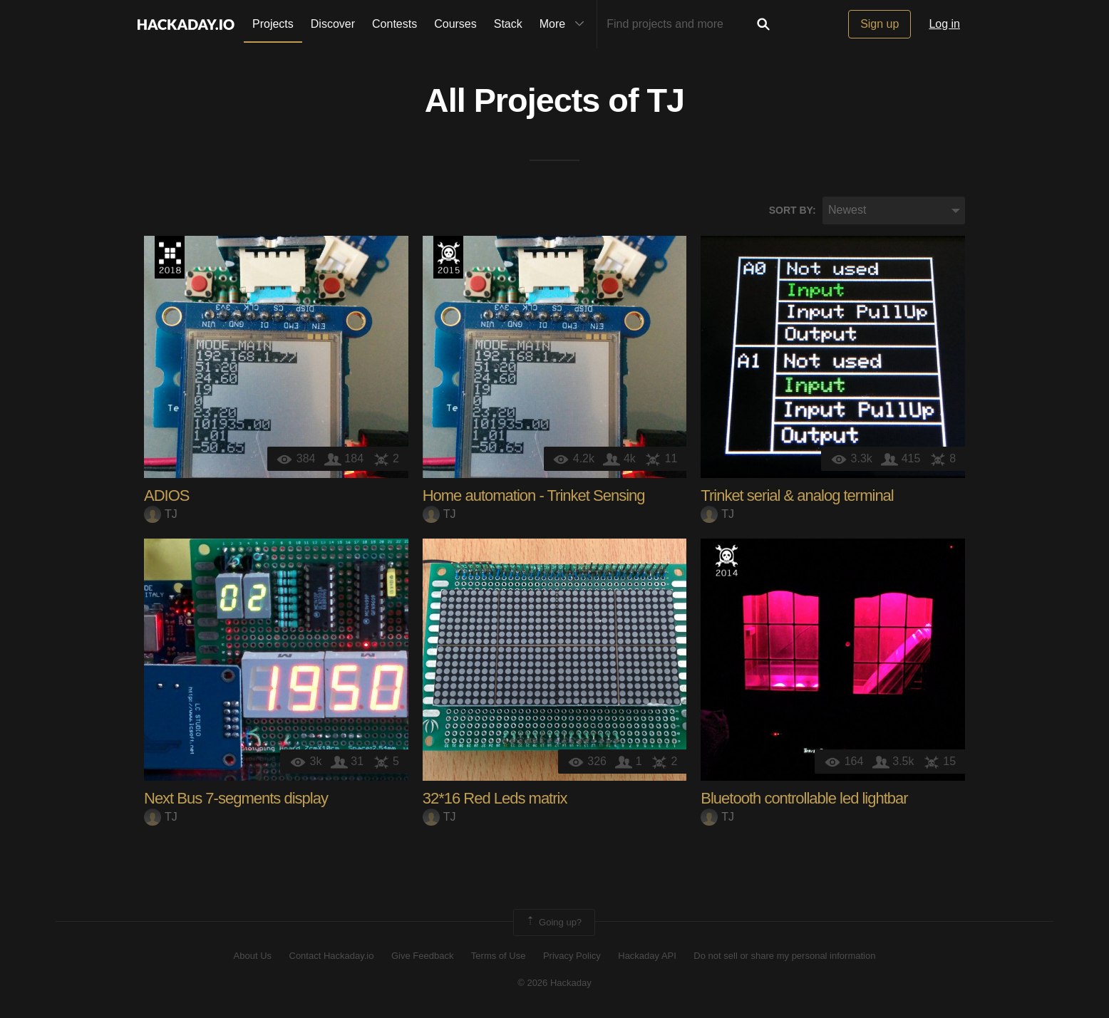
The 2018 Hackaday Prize (170, 257)
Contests (394, 24)
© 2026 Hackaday (554, 982)
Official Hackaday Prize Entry (726, 560)
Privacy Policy (572, 955)
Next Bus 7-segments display (236, 798)
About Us (253, 955)
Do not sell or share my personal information (784, 955)
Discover (333, 24)
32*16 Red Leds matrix (495, 798)
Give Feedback (422, 955)
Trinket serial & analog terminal (797, 495)
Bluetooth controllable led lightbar (804, 798)
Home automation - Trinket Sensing (534, 495)
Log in (944, 24)
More (565, 24)
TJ (666, 100)
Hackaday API (647, 955)
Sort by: (792, 210)
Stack (508, 24)
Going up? (553, 922)
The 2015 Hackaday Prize (448, 257)
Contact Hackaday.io (331, 955)
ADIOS (166, 495)
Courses (455, 24)
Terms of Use (498, 955)
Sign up (879, 24)
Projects (273, 24)
